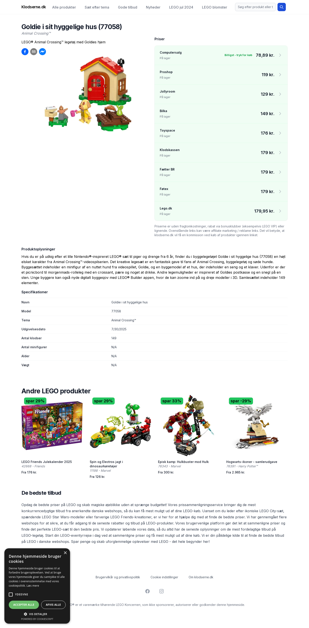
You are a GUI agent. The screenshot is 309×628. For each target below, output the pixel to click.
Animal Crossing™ (36, 33)
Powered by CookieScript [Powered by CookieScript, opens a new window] (37, 619)
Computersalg (171, 52)
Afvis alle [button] (53, 605)
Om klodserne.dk (201, 577)
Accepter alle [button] (23, 605)
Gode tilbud (127, 7)
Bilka (163, 111)
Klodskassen (170, 150)
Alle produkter (64, 7)
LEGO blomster (214, 7)
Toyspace (167, 130)
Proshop (166, 72)
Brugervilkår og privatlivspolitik (118, 577)
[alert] (37, 586)
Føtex (164, 189)
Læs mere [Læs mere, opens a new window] (32, 586)
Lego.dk (166, 208)
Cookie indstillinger (164, 577)
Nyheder (153, 7)
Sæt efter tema (97, 7)
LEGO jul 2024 (181, 7)
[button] (37, 614)
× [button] (65, 553)
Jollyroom (167, 91)
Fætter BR (167, 169)
